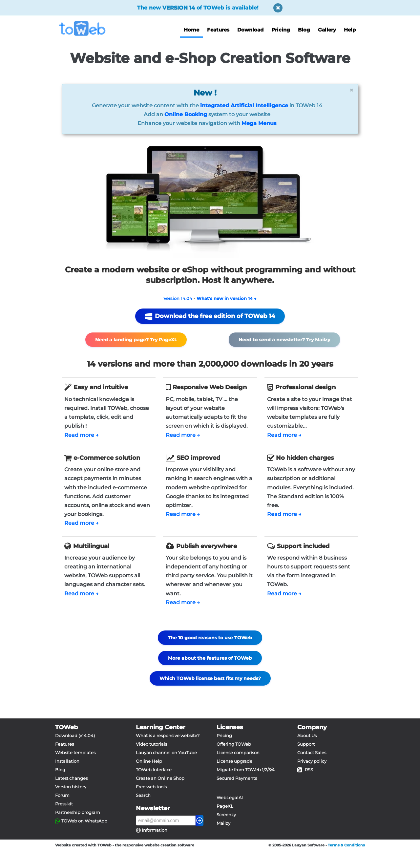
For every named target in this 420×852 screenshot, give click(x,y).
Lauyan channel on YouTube (166, 752)
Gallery (327, 30)
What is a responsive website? (168, 735)
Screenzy (226, 814)
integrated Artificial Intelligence (244, 105)
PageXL (225, 806)
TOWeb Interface (154, 769)
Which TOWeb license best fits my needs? (210, 678)
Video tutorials (151, 744)
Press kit (64, 803)
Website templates (75, 752)
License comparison (238, 752)
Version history (70, 786)
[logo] (85, 28)
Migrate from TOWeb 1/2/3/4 (246, 769)
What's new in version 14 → (227, 298)
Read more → (81, 435)
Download (250, 30)
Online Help (149, 761)
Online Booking (185, 114)
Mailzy (223, 823)
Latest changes (71, 778)
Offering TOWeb (234, 744)
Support (306, 744)
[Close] (351, 90)
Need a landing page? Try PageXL (136, 340)
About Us (307, 735)
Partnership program (77, 812)
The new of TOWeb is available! (198, 8)
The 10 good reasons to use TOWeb (210, 638)
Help (350, 30)
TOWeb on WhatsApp (84, 820)
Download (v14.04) (75, 735)
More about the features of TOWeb (210, 658)
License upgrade (234, 761)
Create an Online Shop (160, 778)
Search (143, 795)
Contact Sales (311, 752)
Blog (304, 30)
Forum (62, 795)
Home (191, 30)
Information (154, 830)
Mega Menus (259, 123)
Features (218, 30)
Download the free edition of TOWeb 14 (210, 316)
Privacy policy (311, 761)
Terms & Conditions (346, 845)
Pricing (280, 30)
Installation (67, 761)
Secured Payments (237, 778)
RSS (305, 769)
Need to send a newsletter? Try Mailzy (284, 340)
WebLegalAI (230, 797)
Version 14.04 (177, 298)
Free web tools (151, 786)
